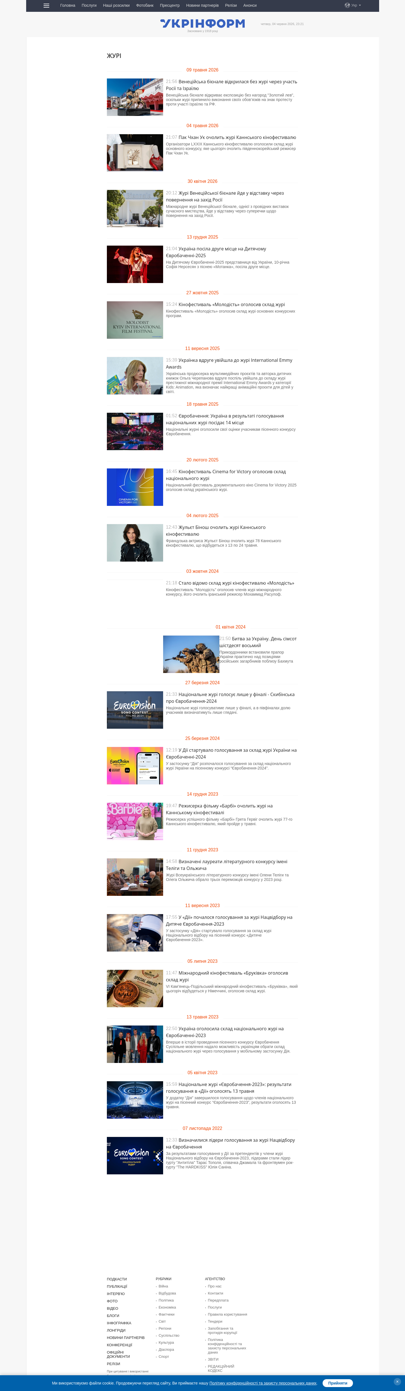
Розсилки (215, 1369)
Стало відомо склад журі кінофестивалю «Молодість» (236, 583)
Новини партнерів (202, 5)
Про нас (214, 1286)
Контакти (215, 1293)
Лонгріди (115, 1328)
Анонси (249, 5)
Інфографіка (118, 1321)
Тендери (214, 1320)
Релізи (231, 5)
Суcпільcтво (168, 1333)
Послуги (89, 5)
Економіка (166, 1306)
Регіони (164, 1327)
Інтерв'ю (115, 1293)
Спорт (163, 1354)
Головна (67, 5)
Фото (112, 1300)
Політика (165, 1300)
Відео (112, 1307)
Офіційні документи (125, 1349)
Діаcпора (166, 1347)
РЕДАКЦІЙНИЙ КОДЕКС (227, 1363)
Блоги (112, 1314)
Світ (162, 1320)
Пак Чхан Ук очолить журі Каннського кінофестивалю (237, 137)
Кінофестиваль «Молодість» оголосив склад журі (232, 304)
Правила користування (226, 1313)
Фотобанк (145, 5)
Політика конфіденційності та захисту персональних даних (225, 1343)
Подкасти (116, 1279)
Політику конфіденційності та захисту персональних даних (263, 1383)
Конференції (118, 1342)
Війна (163, 1286)
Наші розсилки (116, 5)
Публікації (116, 1286)
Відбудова (166, 1293)
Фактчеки (166, 1313)
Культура (166, 1340)
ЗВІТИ (213, 1356)
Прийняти (337, 1383)
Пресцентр (170, 5)
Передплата (217, 1300)
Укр (354, 5)
